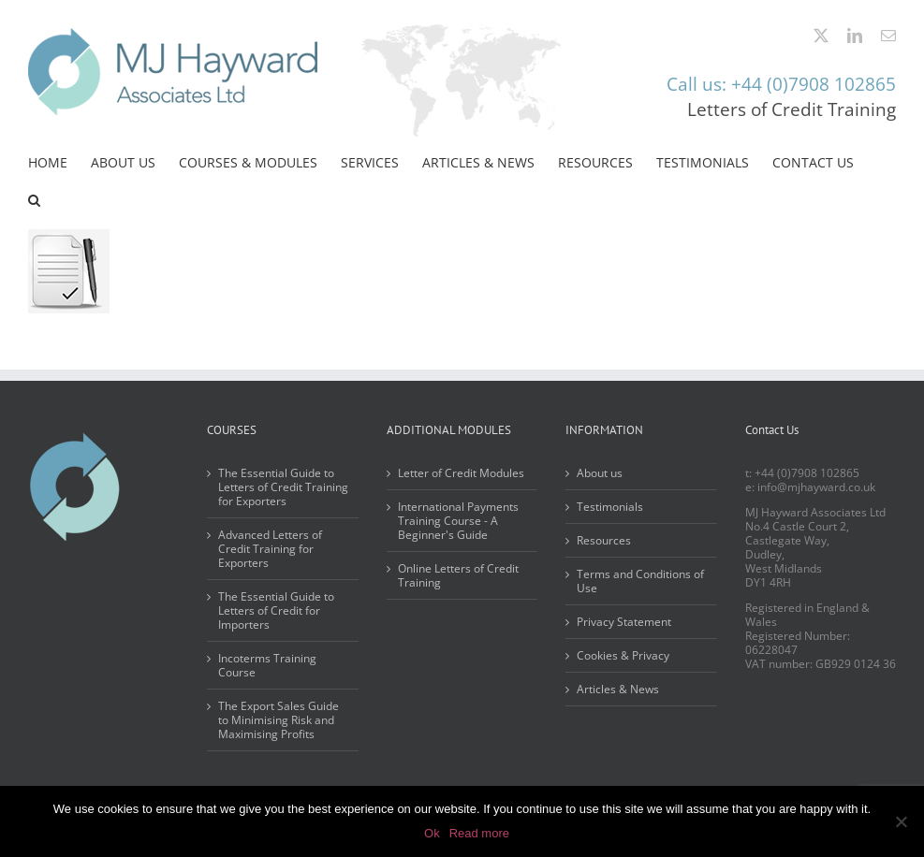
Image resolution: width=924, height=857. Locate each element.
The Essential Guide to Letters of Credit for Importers (276, 610)
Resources (604, 540)
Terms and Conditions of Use (640, 581)
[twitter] (821, 35)
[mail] (888, 35)
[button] (34, 200)
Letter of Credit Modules (461, 473)
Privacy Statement (624, 622)
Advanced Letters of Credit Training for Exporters (270, 549)
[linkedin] (854, 35)
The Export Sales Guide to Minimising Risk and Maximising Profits (278, 720)
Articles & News (618, 689)
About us (600, 473)
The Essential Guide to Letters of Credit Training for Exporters (283, 487)
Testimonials (610, 507)
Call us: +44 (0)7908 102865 (781, 84)
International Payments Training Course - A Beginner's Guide (458, 521)
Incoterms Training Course (267, 665)
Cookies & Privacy (623, 655)
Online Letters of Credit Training (458, 575)
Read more (479, 833)
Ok (432, 833)
